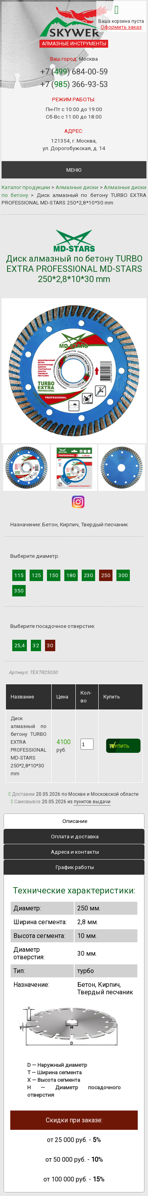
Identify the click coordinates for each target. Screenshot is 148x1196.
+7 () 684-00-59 (74, 71)
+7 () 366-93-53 (74, 84)
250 (106, 575)
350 (19, 590)
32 (36, 645)
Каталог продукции (26, 187)
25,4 (19, 645)
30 (50, 645)
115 (19, 575)
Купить (120, 746)
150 (53, 575)
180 (71, 575)
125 (36, 575)
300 (123, 575)
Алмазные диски (77, 187)
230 (88, 575)
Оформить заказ (121, 27)
